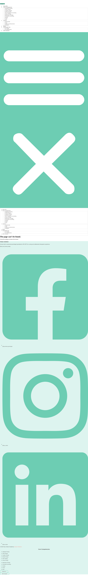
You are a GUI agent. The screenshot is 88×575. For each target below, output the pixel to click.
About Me (5, 6)
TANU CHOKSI (4, 241)
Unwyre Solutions (18, 546)
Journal (5, 20)
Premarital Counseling (9, 16)
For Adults (7, 28)
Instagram (7, 24)
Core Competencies (7, 7)
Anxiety (6, 17)
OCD (6, 19)
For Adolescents (8, 29)
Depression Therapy (9, 14)
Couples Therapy (8, 10)
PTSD (6, 18)
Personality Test (6, 27)
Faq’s (6, 22)
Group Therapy (8, 13)
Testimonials (7, 21)
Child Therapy (8, 9)
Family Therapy (8, 11)
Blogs (4, 26)
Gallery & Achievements (10, 23)
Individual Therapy (8, 8)
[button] (44, 120)
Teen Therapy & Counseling (10, 12)
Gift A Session (6, 30)
